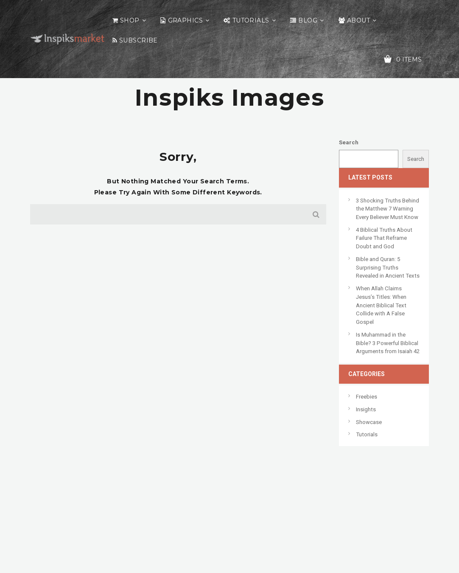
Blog (307, 20)
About (358, 20)
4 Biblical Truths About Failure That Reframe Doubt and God (384, 238)
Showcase (369, 422)
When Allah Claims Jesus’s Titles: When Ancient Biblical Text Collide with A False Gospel (381, 305)
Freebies (366, 396)
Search (348, 142)
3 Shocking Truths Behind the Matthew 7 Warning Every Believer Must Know (387, 208)
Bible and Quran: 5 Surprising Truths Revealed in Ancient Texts (388, 267)
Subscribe (138, 40)
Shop (130, 20)
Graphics (185, 20)
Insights (366, 409)
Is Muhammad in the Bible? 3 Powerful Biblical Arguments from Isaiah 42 (388, 342)
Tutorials (250, 20)
